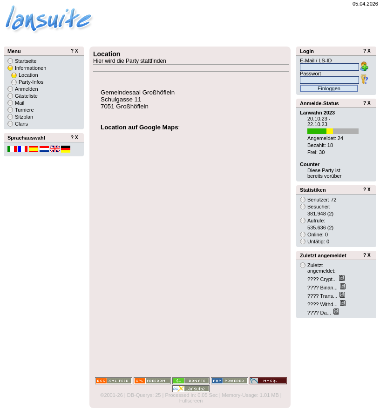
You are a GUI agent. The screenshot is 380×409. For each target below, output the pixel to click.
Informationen (30, 68)
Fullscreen (191, 400)
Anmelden (26, 89)
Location (28, 75)
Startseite (25, 61)
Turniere (24, 110)
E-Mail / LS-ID (316, 60)
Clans (21, 124)
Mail (19, 103)
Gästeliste (26, 96)
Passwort (310, 73)
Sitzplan (24, 117)
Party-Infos (31, 82)
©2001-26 (111, 395)
